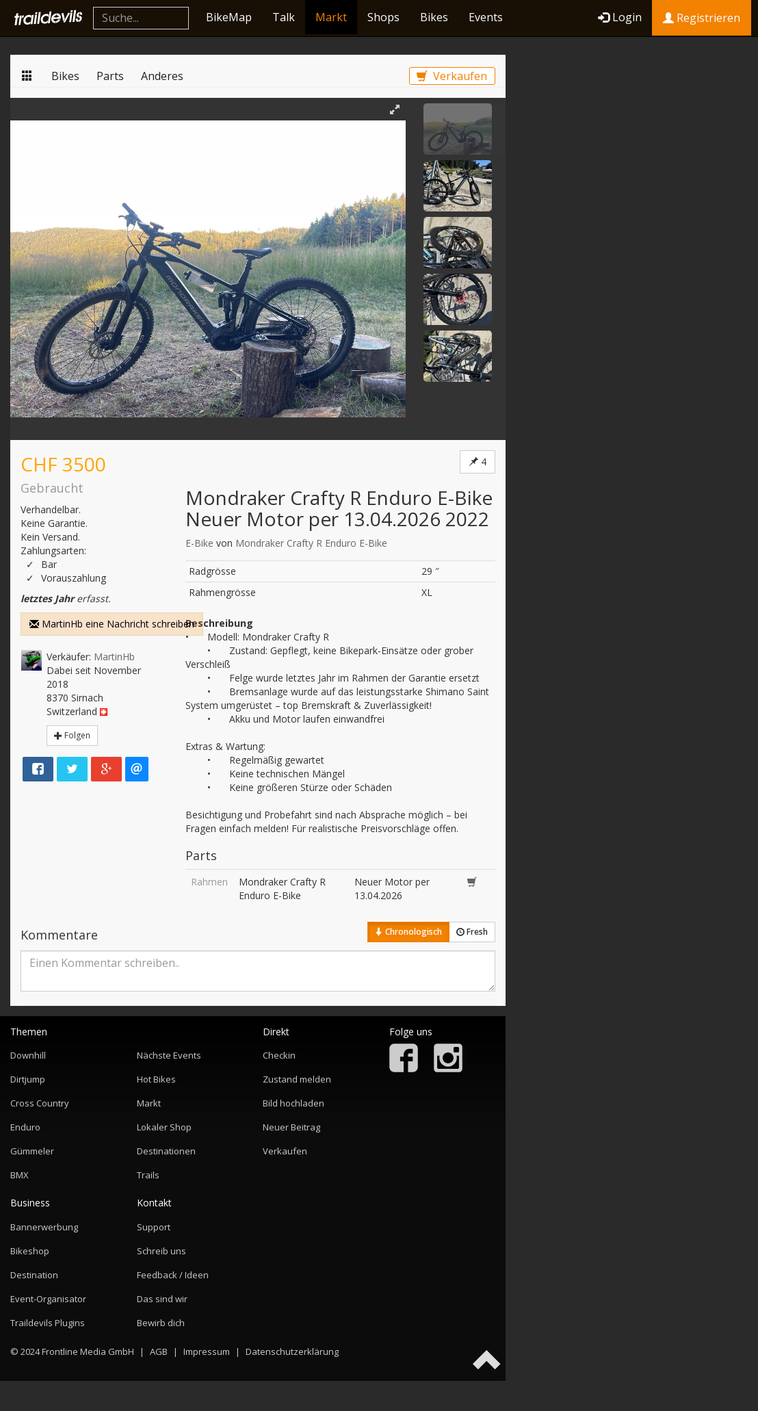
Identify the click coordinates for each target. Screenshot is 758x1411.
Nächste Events (169, 1055)
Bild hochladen (293, 1103)
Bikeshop (29, 1251)
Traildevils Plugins (47, 1323)
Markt (331, 17)
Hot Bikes (156, 1079)
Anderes (162, 75)
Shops (383, 17)
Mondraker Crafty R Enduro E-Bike (311, 542)
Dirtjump (27, 1079)
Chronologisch (408, 931)
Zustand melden (297, 1079)
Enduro (25, 1127)
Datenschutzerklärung (292, 1351)
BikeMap (229, 17)
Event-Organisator (48, 1299)
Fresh (472, 931)
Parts (110, 75)
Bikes (434, 17)
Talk (283, 17)
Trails (148, 1175)
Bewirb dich (161, 1323)
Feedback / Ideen (173, 1275)
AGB (159, 1351)
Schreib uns (161, 1251)
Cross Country (39, 1103)
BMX (19, 1175)
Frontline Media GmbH (88, 1351)
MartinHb (114, 656)
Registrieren (701, 17)
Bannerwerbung (44, 1227)
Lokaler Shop (164, 1127)
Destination (34, 1275)
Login (620, 17)
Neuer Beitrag (291, 1127)
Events (486, 17)
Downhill (28, 1055)
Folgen (72, 735)
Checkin (279, 1055)
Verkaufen (452, 75)
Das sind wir (162, 1299)
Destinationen (166, 1151)
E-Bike (199, 542)
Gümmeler (32, 1151)
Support (153, 1227)
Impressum (206, 1351)
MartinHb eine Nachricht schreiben (111, 623)
